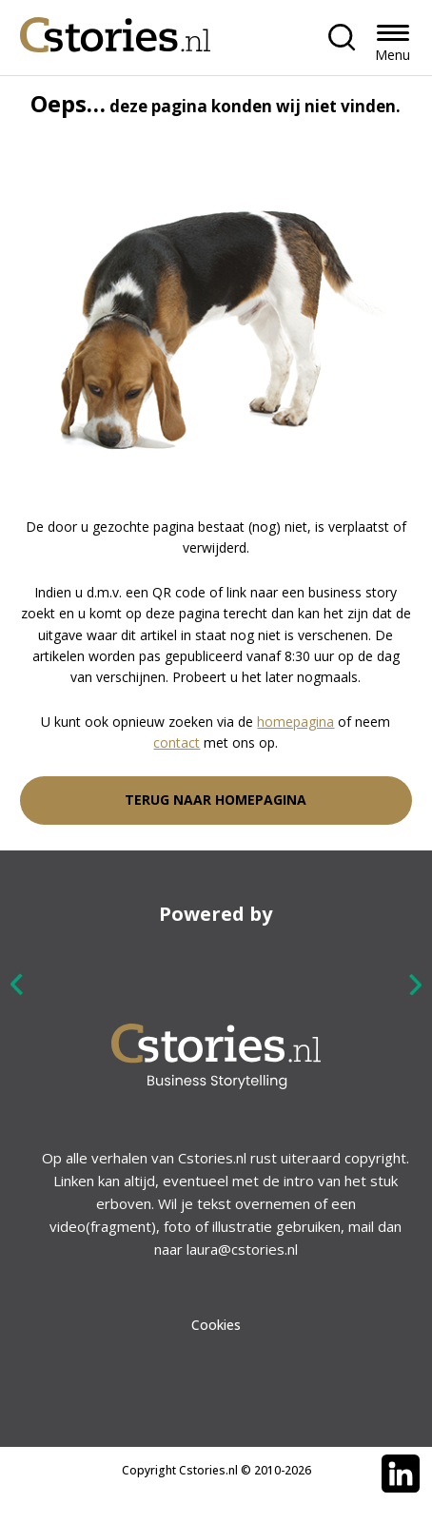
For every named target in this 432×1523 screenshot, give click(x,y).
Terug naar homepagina (215, 800)
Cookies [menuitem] (216, 1325)
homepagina (295, 722)
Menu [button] (392, 55)
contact (176, 742)
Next (415, 984)
